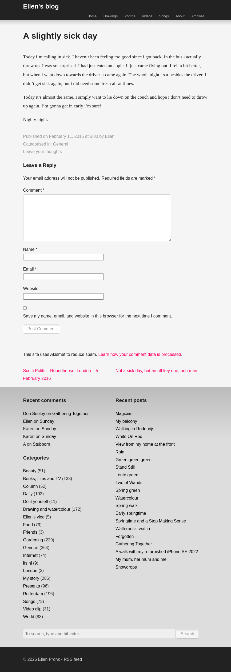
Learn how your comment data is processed (139, 354)
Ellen (109, 136)
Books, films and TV (42, 478)
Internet (30, 555)
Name (30, 249)
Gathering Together (70, 413)
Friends (30, 532)
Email (30, 269)
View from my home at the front (145, 444)
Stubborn (41, 444)
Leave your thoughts (42, 151)
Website (31, 288)
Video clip (32, 609)
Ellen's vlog (34, 517)
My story (31, 578)
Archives (198, 16)
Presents (31, 586)
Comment (34, 190)
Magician (124, 413)
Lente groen (127, 475)
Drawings (110, 16)
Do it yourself (35, 501)
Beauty (30, 471)
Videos (147, 16)
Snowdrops (126, 567)
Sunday (47, 421)
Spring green (128, 490)
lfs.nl (27, 563)
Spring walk (127, 505)
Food (28, 524)
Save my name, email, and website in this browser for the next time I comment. (97, 316)
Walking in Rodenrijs (135, 428)
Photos (130, 16)
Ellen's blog (41, 6)
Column (30, 486)
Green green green (134, 459)
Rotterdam (33, 593)
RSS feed (73, 659)
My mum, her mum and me (141, 559)
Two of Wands (129, 482)
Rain (120, 452)
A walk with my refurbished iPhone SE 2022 (157, 551)
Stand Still (125, 467)
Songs (164, 16)
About (180, 16)
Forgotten (125, 536)
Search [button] (187, 633)
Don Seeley (34, 413)
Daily (28, 494)
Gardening (33, 540)
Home (92, 16)
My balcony (126, 421)
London (30, 570)
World (28, 616)
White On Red (129, 436)
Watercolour (127, 498)
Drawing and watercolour (46, 509)
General (60, 144)
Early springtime (131, 513)
